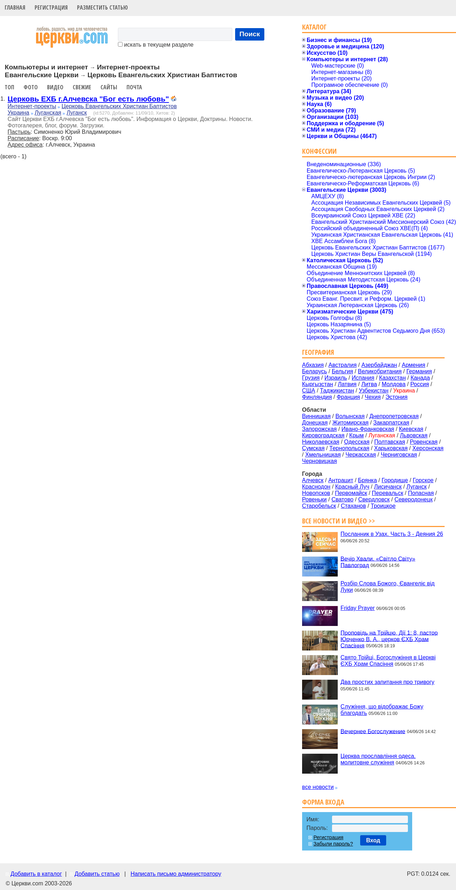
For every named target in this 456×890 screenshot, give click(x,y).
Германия (419, 371)
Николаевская (321, 442)
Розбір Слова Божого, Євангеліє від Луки (388, 586)
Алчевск (312, 480)
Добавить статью (97, 874)
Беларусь (314, 371)
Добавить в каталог (36, 874)
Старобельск (319, 506)
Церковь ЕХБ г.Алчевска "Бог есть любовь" (88, 99)
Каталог (314, 27)
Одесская (356, 442)
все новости (318, 787)
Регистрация (51, 7)
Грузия (311, 378)
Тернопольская (349, 448)
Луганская (48, 113)
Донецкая (315, 423)
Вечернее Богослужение (373, 731)
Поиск (249, 34)
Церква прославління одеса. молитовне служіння (378, 759)
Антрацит (340, 480)
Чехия (373, 397)
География (318, 352)
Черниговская (399, 455)
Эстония (396, 397)
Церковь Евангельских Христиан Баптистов (119, 106)
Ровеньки (314, 499)
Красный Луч (352, 487)
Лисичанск (387, 487)
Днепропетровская (394, 416)
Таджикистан (337, 391)
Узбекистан (373, 391)
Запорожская (319, 429)
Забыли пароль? (333, 844)
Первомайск (351, 493)
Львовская (414, 435)
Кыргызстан (317, 384)
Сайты (108, 87)
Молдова (393, 384)
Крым (356, 435)
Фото (31, 87)
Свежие (82, 87)
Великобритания (380, 371)
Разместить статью (102, 7)
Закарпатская (391, 423)
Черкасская (361, 455)
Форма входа (323, 802)
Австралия (342, 365)
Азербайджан (379, 365)
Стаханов (353, 506)
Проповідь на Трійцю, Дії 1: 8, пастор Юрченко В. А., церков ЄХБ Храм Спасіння (389, 639)
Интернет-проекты (31, 106)
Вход (373, 840)
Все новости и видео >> (338, 521)
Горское (423, 480)
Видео (55, 87)
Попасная (421, 493)
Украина (18, 113)
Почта (134, 87)
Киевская (411, 429)
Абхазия (313, 365)
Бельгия (342, 371)
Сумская (313, 448)
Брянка (367, 480)
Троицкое (383, 506)
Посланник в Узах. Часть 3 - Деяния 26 (392, 534)
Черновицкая (319, 461)
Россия (419, 384)
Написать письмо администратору (175, 874)
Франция (348, 397)
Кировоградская (323, 435)
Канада (420, 378)
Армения (413, 365)
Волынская (350, 416)
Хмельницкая (323, 455)
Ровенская (423, 442)
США (308, 391)
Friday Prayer (358, 608)
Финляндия (317, 397)
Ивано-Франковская (368, 429)
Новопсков (316, 493)
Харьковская (391, 448)
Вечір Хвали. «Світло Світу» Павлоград (378, 561)
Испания (363, 378)
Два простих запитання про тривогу (387, 682)
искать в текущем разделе (155, 45)
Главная (15, 7)
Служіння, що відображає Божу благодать (382, 710)
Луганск (77, 113)
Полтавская (389, 442)
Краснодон (316, 487)
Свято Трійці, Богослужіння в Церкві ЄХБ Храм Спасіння (388, 660)
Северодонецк (413, 499)
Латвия (347, 384)
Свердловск (373, 499)
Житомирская (350, 423)
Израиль (336, 378)
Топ (9, 87)
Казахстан (392, 378)
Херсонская (428, 448)
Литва (369, 384)
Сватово (342, 499)
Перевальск (387, 493)
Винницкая (316, 416)
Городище (395, 480)
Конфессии (319, 151)
